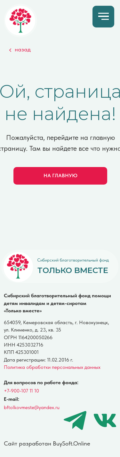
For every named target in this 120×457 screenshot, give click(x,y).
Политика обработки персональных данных (52, 367)
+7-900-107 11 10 (21, 390)
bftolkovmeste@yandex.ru (32, 407)
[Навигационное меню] (103, 16)
